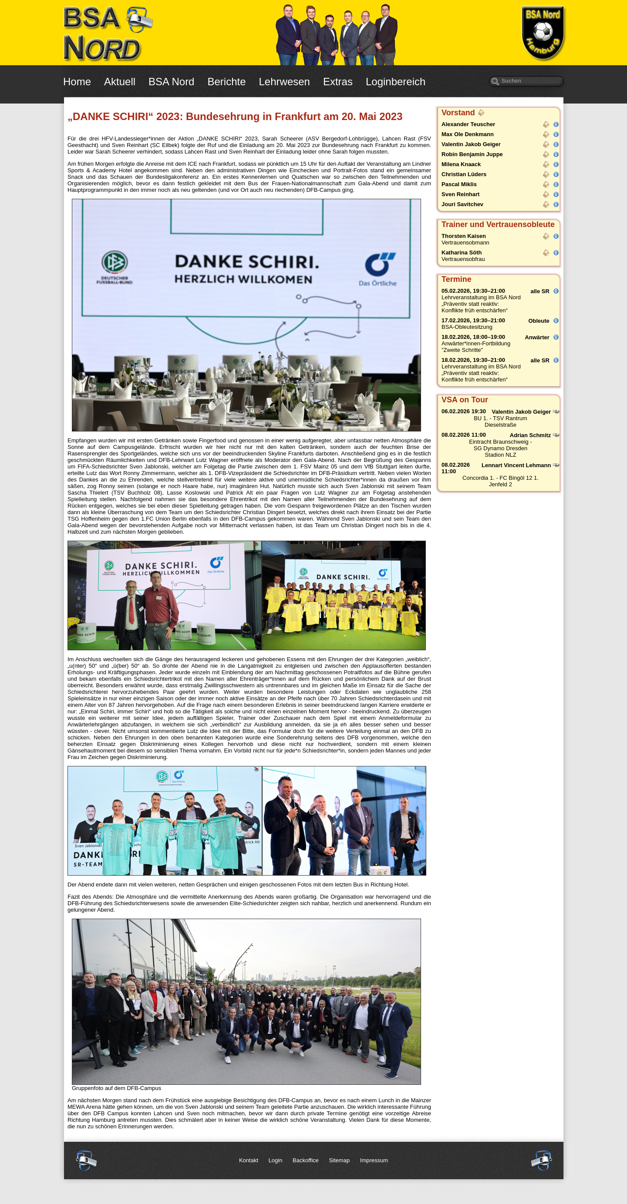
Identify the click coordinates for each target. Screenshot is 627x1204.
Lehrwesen (284, 81)
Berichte (226, 81)
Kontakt (248, 1160)
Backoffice (306, 1160)
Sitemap (339, 1160)
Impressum (374, 1160)
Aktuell (119, 81)
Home (77, 81)
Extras (338, 81)
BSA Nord (171, 81)
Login (276, 1160)
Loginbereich (395, 81)
